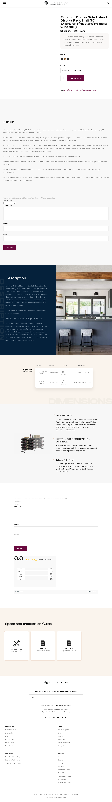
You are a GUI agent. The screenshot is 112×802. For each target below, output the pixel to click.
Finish (62, 54)
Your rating (7, 200)
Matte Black (68, 59)
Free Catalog (9, 733)
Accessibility (62, 779)
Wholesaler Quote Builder (13, 763)
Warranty (61, 766)
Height (63, 65)
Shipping (61, 760)
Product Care (62, 773)
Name (5, 223)
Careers (60, 736)
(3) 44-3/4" (66, 70)
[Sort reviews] (91, 592)
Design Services (63, 746)
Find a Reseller (9, 746)
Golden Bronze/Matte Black (65, 59)
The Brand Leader (60, 797)
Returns (60, 757)
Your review (8, 205)
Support (61, 753)
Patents (60, 763)
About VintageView (64, 729)
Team (59, 733)
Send (80, 697)
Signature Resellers (64, 742)
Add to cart (75, 78)
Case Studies (9, 742)
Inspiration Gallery (10, 729)
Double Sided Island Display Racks (85, 90)
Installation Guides (64, 769)
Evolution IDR (68, 90)
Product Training (10, 739)
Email (5, 234)
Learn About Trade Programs (14, 757)
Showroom (61, 739)
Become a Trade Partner (12, 760)
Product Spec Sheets (64, 776)
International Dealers (64, 782)
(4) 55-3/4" (78, 70)
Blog (6, 736)
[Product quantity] (63, 78)
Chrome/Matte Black (61, 59)
